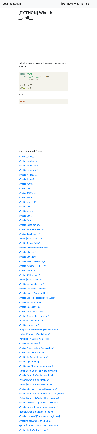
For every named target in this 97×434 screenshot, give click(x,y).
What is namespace (28, 165)
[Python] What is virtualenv (31, 279)
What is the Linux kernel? (31, 302)
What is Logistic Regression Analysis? (37, 298)
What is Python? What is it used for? (36, 375)
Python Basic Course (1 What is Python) (38, 371)
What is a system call (29, 161)
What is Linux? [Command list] (33, 293)
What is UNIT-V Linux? (29, 275)
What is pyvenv (26, 211)
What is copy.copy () (28, 170)
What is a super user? (29, 325)
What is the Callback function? (33, 357)
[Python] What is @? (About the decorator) (39, 398)
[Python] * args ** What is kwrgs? (34, 334)
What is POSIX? (26, 184)
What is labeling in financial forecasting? (38, 389)
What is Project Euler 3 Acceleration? (36, 348)
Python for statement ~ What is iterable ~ (38, 425)
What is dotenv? (26, 179)
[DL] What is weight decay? (31, 320)
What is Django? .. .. (28, 174)
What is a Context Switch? (31, 311)
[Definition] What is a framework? (34, 339)
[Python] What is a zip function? (34, 380)
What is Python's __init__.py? (32, 266)
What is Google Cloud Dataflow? (34, 316)
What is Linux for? (27, 257)
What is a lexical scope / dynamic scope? (38, 402)
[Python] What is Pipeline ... (32, 238)
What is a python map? (29, 361)
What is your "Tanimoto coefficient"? (36, 366)
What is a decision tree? (30, 307)
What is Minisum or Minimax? (33, 288)
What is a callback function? (32, 352)
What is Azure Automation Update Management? (42, 393)
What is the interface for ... (31, 343)
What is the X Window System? (33, 430)
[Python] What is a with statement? (35, 384)
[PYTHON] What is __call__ (77, 3)
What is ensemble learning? (32, 261)
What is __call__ (26, 156)
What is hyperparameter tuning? (34, 247)
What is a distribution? (29, 225)
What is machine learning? (31, 284)
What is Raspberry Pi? (29, 234)
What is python (26, 197)
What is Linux (25, 188)
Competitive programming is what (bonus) (39, 329)
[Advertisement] (78, 127)
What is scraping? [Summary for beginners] (39, 416)
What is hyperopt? (27, 202)
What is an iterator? (28, 270)
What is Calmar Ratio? (29, 243)
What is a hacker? (27, 252)
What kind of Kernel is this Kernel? (35, 421)
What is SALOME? (27, 193)
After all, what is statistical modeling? (36, 412)
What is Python (26, 220)
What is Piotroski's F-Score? (32, 229)
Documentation (11, 3)
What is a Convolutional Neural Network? (38, 407)
